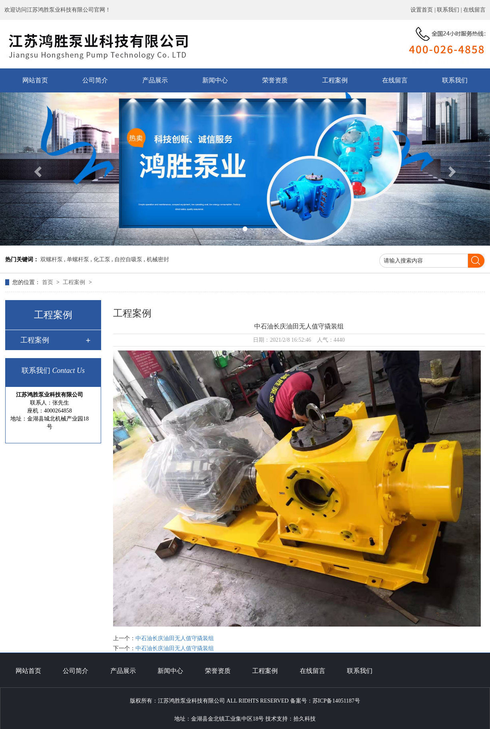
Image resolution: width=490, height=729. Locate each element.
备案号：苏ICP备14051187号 (325, 701)
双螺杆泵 (51, 259)
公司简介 (95, 80)
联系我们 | (450, 10)
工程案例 (335, 80)
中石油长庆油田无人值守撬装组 (174, 638)
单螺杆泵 (78, 259)
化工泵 (102, 259)
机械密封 (158, 259)
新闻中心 (215, 80)
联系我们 (455, 80)
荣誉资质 (275, 80)
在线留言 (474, 10)
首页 (48, 282)
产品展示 (155, 80)
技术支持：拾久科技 (290, 719)
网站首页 (35, 80)
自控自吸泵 (128, 259)
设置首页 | (423, 10)
